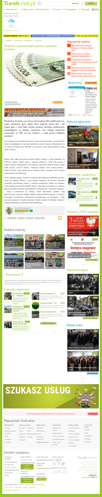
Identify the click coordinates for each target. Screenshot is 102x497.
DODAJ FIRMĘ (91, 83)
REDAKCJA (92, 475)
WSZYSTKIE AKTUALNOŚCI (89, 205)
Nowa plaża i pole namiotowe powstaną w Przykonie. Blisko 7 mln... (82, 48)
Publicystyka (73, 425)
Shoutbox (8, 442)
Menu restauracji (58, 436)
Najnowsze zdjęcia (77, 270)
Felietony (71, 443)
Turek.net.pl (18, 40)
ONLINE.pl (94, 477)
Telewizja (85, 9)
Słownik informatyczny (37, 484)
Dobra (21, 431)
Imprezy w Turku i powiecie (83, 211)
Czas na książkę (73, 440)
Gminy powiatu (25, 425)
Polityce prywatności (93, 472)
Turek (29, 431)
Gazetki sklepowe (58, 439)
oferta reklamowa (27, 467)
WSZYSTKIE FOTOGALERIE (90, 318)
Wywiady (71, 431)
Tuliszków (30, 428)
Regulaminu (83, 467)
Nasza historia (73, 437)
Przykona (22, 440)
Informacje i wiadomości (81, 174)
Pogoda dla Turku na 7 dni (11, 31)
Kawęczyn (22, 434)
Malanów (22, 437)
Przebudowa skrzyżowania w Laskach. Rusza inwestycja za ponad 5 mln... (84, 62)
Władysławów (31, 434)
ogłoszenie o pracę (21, 487)
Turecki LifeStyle (73, 434)
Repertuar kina (57, 433)
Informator (44, 9)
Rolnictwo (40, 428)
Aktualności (11, 9)
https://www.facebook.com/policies (31, 284)
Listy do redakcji (73, 428)
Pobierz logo (41, 479)
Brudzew (22, 428)
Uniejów (29, 437)
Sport (6, 436)
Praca (57, 9)
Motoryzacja (41, 431)
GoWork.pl (15, 490)
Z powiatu (38, 40)
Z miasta (7, 428)
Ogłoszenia (28, 9)
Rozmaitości (72, 446)
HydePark (87, 442)
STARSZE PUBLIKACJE (48, 323)
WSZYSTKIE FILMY (92, 373)
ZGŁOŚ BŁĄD (93, 414)
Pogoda (87, 430)
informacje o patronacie (27, 480)
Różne (39, 434)
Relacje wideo (75, 325)
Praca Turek (9, 487)
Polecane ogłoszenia (79, 121)
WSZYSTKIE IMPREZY (91, 259)
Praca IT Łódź (23, 484)
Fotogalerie (70, 9)
